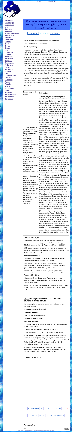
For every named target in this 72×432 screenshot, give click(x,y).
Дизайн (7, 44)
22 (44, 415)
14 (60, 408)
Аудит (7, 27)
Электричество (10, 94)
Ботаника (8, 31)
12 (52, 408)
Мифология (9, 65)
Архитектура (9, 23)
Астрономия (9, 25)
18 (29, 415)
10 (45, 408)
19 (33, 415)
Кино (6, 50)
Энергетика (9, 99)
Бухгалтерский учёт (12, 33)
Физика (7, 86)
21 (40, 415)
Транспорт (8, 80)
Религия (8, 71)
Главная (38, 1)
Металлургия (9, 63)
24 (51, 415)
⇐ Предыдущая (33, 33)
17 (67, 411)
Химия (7, 90)
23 (47, 415)
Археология (9, 20)
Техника (8, 78)
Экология (8, 92)
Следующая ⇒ (55, 33)
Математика (9, 58)
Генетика (8, 37)
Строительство (10, 75)
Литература (9, 56)
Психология (9, 69)
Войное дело (9, 35)
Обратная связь (51, 1)
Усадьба (8, 84)
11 (49, 408)
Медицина (8, 61)
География (9, 39)
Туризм (7, 82)
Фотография (9, 88)
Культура (8, 54)
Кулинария (9, 52)
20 (36, 415)
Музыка (7, 67)
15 (63, 408)
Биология (8, 29)
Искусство (8, 46)
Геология (8, 42)
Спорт (7, 73)
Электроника (9, 96)
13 (56, 408)
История (8, 48)
